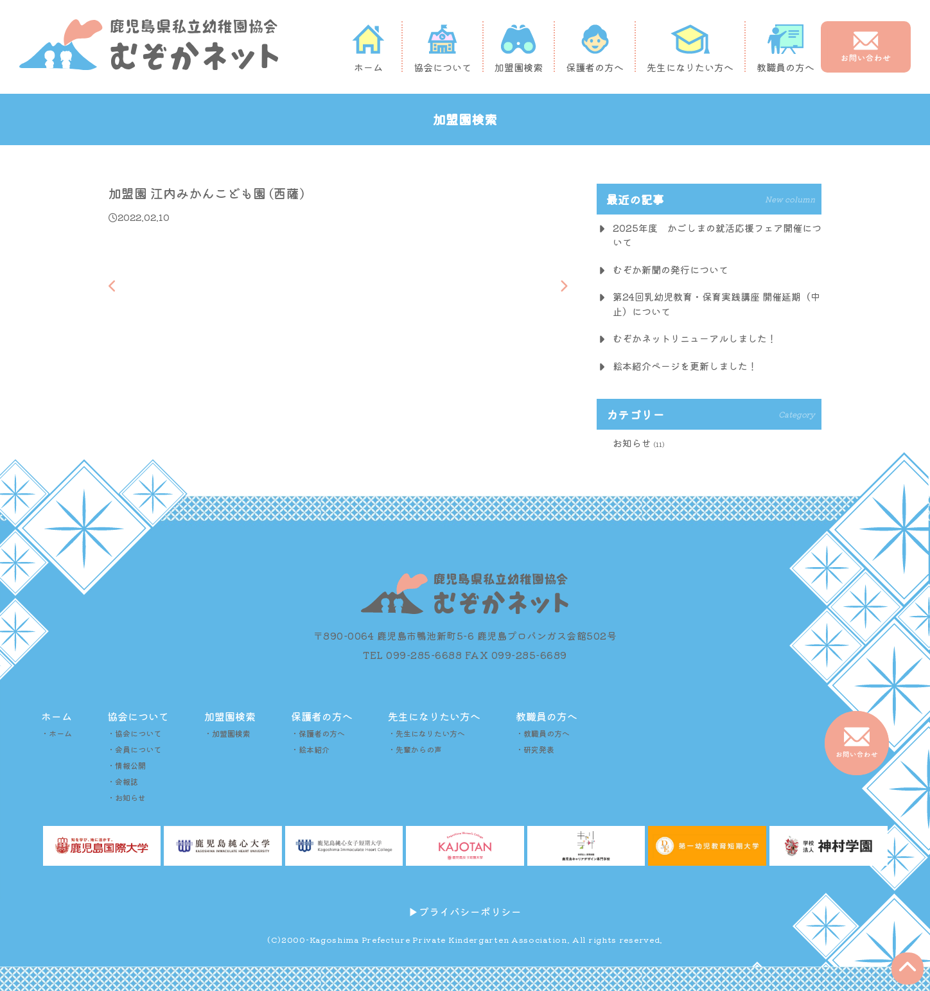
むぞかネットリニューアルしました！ (694, 338)
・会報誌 (122, 781)
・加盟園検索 (227, 733)
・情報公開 (126, 765)
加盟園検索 (519, 48)
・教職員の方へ (543, 733)
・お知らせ (126, 797)
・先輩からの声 (415, 749)
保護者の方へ (595, 48)
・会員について (134, 749)
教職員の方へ (785, 48)
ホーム (368, 48)
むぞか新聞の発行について (670, 269)
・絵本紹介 (310, 749)
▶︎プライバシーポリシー (465, 911)
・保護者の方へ (318, 733)
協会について (442, 48)
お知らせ (632, 443)
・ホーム (56, 733)
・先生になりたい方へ (426, 733)
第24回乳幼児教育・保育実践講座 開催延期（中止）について (716, 304)
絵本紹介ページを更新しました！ (685, 366)
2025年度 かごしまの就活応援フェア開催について (717, 235)
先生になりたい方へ (690, 48)
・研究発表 (535, 749)
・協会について (134, 733)
